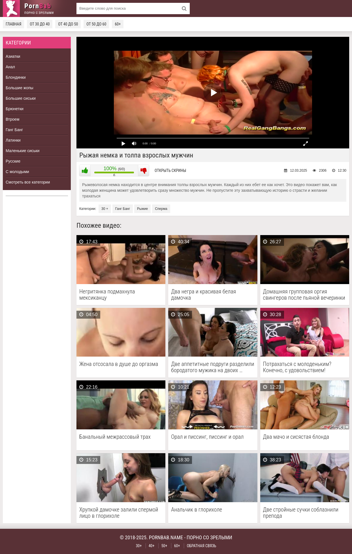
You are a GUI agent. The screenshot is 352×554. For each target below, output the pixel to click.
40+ (152, 546)
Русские (13, 161)
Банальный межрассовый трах (115, 437)
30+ (139, 546)
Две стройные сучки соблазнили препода (300, 512)
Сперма (161, 209)
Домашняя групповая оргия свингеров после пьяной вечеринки (304, 294)
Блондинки (16, 77)
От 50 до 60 (96, 24)
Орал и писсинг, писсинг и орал (207, 437)
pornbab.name (166, 537)
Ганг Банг (14, 129)
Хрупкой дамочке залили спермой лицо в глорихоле (118, 512)
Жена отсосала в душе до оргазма (118, 364)
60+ (118, 24)
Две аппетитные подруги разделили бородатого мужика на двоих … (212, 367)
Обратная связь (201, 546)
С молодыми (17, 171)
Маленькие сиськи (22, 150)
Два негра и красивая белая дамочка (203, 294)
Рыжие (142, 209)
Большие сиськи (21, 98)
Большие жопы (19, 88)
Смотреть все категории (28, 182)
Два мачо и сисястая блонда (296, 437)
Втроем (12, 119)
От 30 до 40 (40, 24)
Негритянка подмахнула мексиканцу (107, 294)
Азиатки (13, 56)
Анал (10, 67)
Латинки (13, 140)
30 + (104, 209)
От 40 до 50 (68, 24)
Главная (13, 24)
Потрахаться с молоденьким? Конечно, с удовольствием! (297, 367)
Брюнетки (15, 108)
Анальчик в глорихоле (196, 509)
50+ (164, 546)
